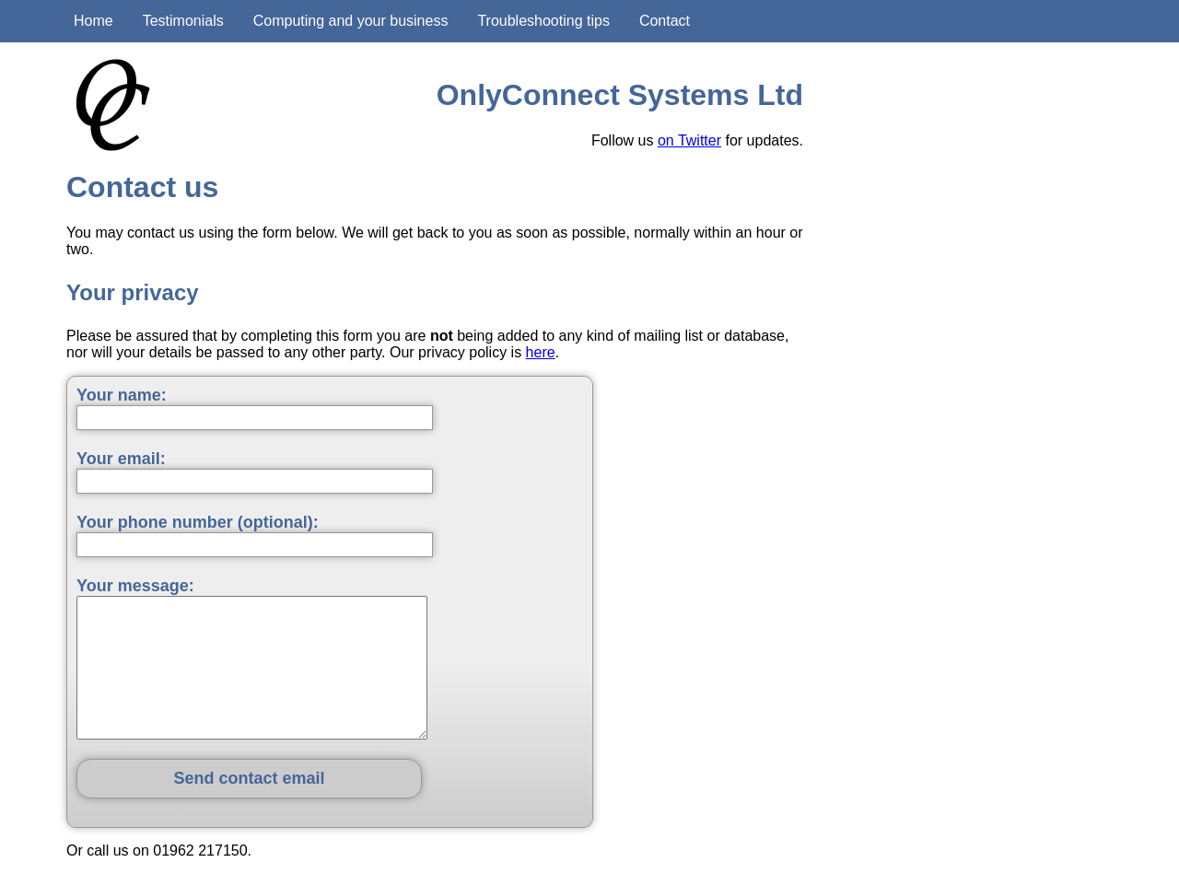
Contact (664, 21)
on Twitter (689, 140)
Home (93, 21)
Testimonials (183, 21)
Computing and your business (351, 21)
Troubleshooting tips (543, 21)
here (540, 352)
